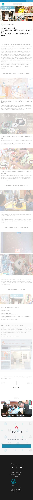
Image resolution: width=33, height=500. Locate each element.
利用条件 (16, 476)
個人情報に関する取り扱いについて (16, 474)
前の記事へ (3, 382)
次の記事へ (30, 382)
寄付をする (18, 4)
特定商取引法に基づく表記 (16, 472)
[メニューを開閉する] (31, 4)
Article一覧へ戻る (16, 387)
